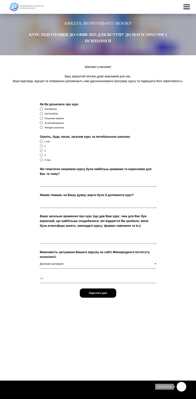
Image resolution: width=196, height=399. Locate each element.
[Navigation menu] (186, 6)
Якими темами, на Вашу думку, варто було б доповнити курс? (87, 195)
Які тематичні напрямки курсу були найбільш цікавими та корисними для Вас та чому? (96, 171)
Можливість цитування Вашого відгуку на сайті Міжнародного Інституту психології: (95, 254)
